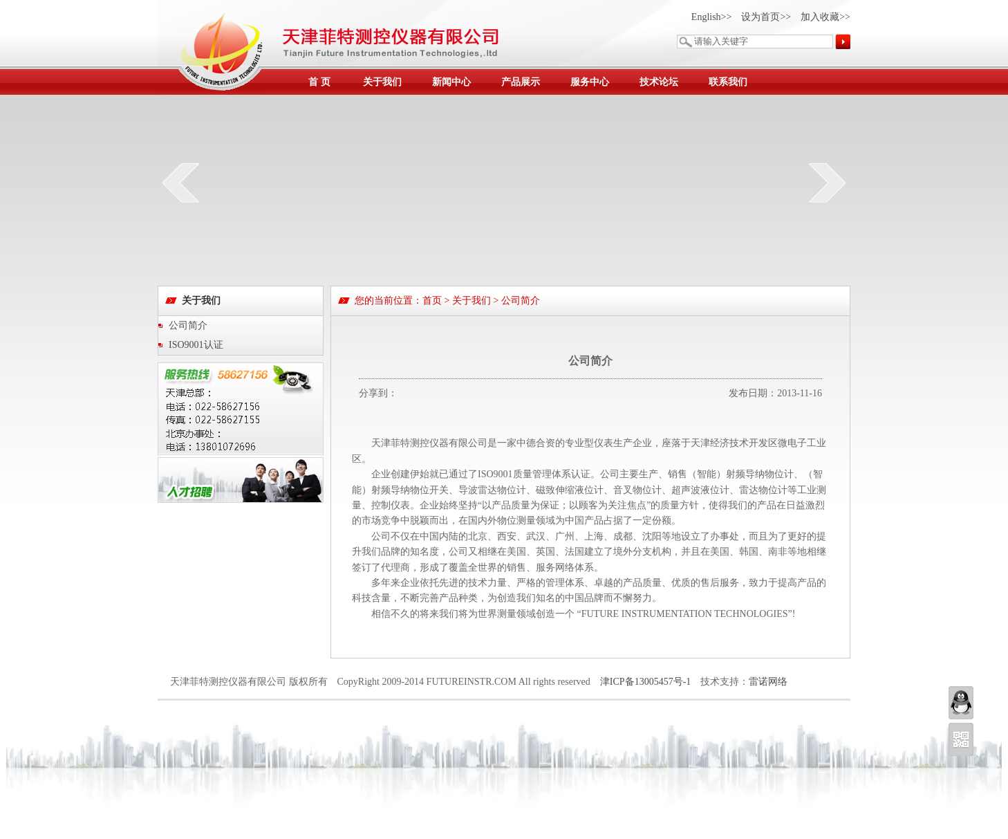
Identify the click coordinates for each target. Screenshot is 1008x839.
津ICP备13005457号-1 (645, 681)
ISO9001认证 (196, 345)
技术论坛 (659, 82)
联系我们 (728, 82)
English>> (711, 17)
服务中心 (589, 82)
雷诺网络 (768, 681)
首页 (432, 300)
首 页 (319, 82)
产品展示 (520, 82)
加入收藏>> (825, 17)
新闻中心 (451, 82)
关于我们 (382, 82)
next (827, 182)
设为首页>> (766, 17)
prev (180, 182)
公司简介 (188, 325)
